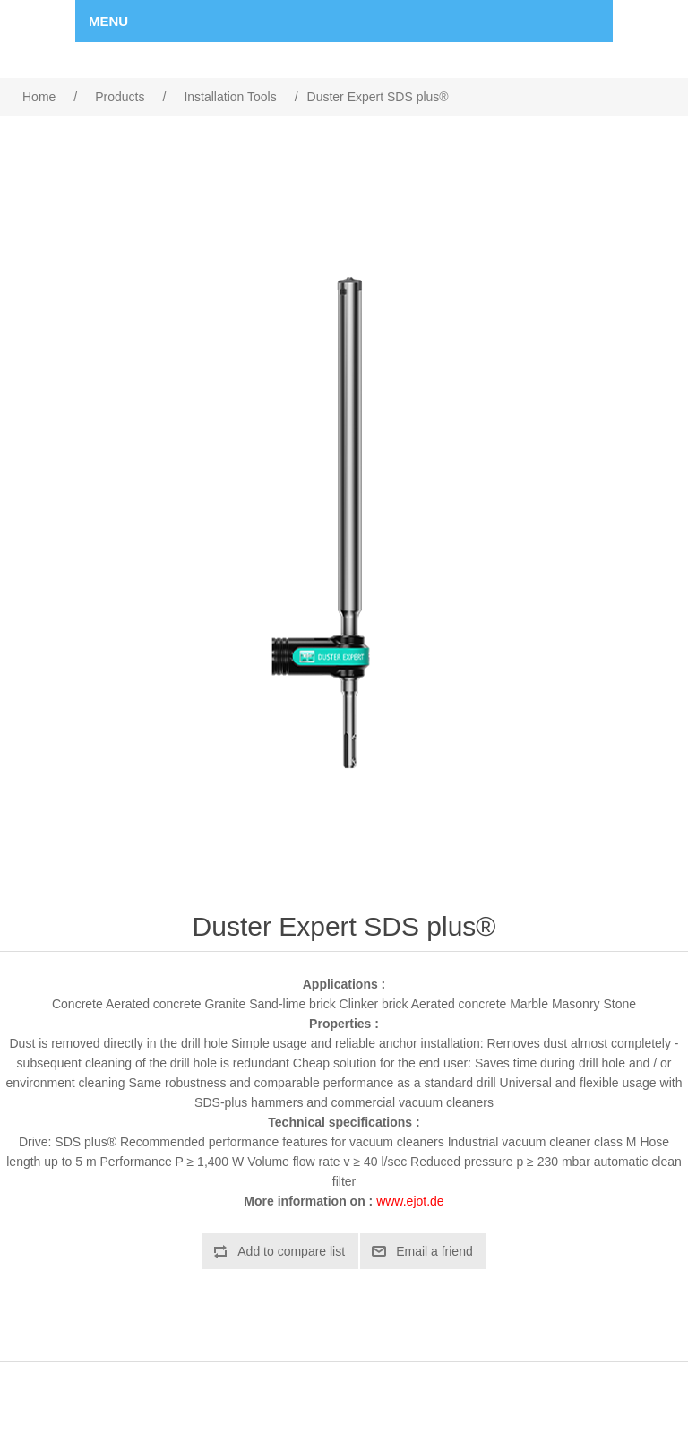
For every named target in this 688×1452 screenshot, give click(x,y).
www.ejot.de (409, 1201)
